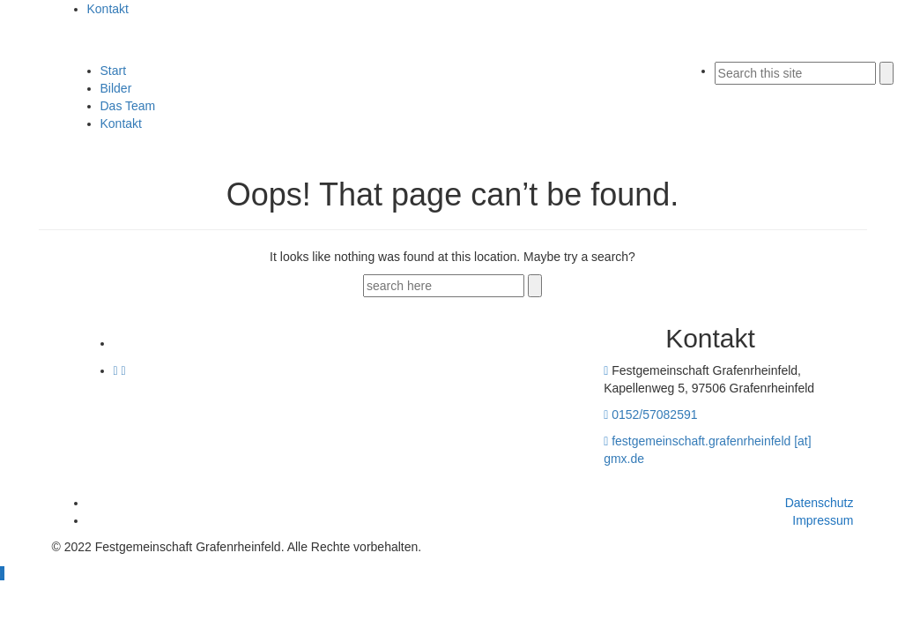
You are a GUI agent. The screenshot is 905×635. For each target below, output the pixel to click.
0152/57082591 (654, 414)
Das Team (128, 106)
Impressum (822, 520)
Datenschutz (819, 503)
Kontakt (108, 9)
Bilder (116, 88)
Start (113, 71)
